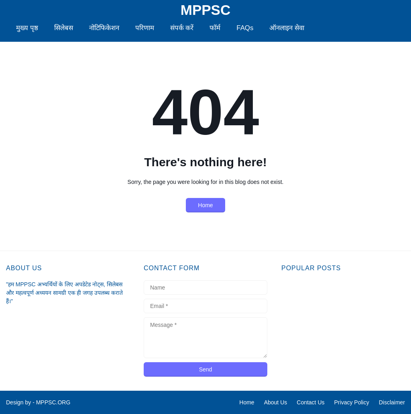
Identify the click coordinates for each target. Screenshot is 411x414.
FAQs (244, 28)
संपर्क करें (182, 28)
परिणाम (144, 28)
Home (205, 205)
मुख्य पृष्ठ (27, 28)
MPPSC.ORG (53, 402)
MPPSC (205, 10)
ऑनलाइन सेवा (286, 28)
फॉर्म (215, 28)
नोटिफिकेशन (104, 28)
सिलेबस (63, 28)
